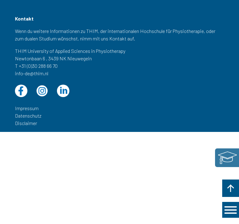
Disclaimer (26, 123)
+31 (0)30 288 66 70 (38, 66)
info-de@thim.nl (31, 73)
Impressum (27, 108)
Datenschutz (28, 116)
